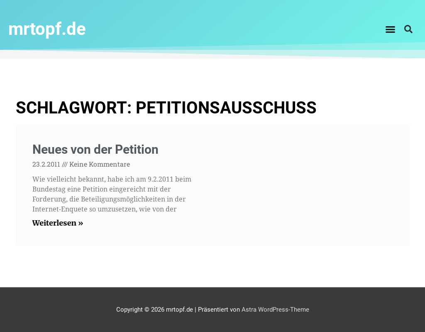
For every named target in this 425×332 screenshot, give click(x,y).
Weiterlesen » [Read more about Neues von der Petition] (57, 223)
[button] (390, 29)
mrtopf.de (47, 29)
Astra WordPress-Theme (275, 309)
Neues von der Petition (95, 149)
